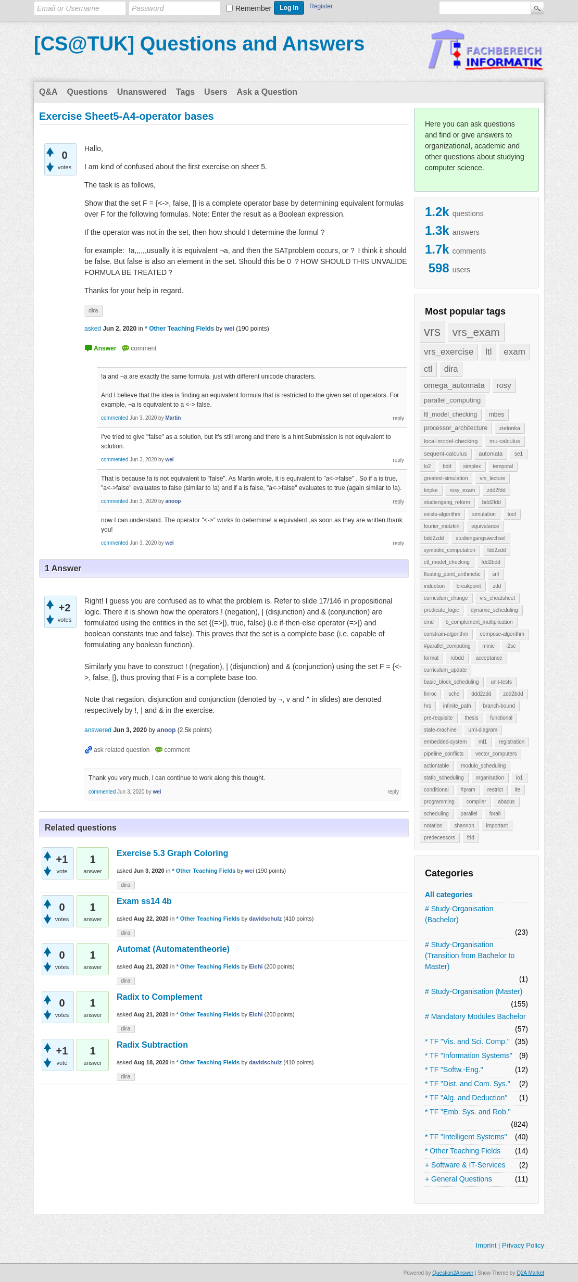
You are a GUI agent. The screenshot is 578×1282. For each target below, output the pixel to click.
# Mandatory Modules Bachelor (475, 1016)
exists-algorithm (442, 514)
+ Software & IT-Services (465, 1165)
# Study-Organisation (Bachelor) (459, 914)
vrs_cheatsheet (497, 598)
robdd (457, 658)
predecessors (439, 837)
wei (249, 871)
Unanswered (142, 91)
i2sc (511, 646)
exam (514, 352)
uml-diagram (483, 730)
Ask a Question (267, 91)
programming (439, 802)
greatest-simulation (446, 478)
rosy (504, 385)
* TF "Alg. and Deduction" (466, 1098)
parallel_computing (452, 400)
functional (501, 718)
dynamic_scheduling (494, 610)
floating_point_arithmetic (452, 574)
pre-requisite (438, 718)
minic (488, 646)
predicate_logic (441, 610)
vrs (432, 331)
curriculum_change (446, 598)
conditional (436, 790)
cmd (429, 622)
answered (97, 730)
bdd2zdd (434, 538)
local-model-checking (451, 441)
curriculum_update (445, 670)
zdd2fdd (496, 490)
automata (490, 453)
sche (453, 694)
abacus (506, 802)
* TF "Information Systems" (468, 1055)
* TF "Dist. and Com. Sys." (467, 1083)
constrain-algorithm (446, 634)
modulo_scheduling (483, 766)
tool (512, 514)
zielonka (509, 428)
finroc (430, 694)
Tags (185, 91)
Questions (87, 91)
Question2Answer (452, 1273)
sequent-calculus (445, 453)
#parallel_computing (447, 646)
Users (215, 91)
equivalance (485, 526)
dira (451, 369)
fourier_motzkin (441, 526)
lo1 (519, 778)
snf (495, 574)
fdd (470, 837)
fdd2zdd (496, 550)
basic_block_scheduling (451, 682)
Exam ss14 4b (144, 901)
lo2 (427, 466)
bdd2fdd (491, 502)
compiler (476, 802)
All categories (449, 894)
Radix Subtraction (152, 1044)
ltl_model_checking (450, 414)
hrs (427, 706)
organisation (490, 778)
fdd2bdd (491, 562)
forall (495, 813)
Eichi (255, 966)
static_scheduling (444, 778)
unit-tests (501, 682)
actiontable (436, 766)
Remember (253, 8)
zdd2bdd (513, 694)
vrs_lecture (492, 478)
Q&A (48, 91)
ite (518, 790)
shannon (464, 825)
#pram (468, 790)
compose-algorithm (502, 634)
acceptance (488, 658)
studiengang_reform (447, 502)
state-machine (440, 730)
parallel (469, 813)
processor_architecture (455, 428)
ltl (488, 352)
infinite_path (457, 706)
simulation (484, 514)
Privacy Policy (523, 1245)
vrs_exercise (448, 352)
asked (92, 328)
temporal (503, 466)
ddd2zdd (481, 694)
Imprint (486, 1245)
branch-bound (499, 706)
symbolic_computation (449, 550)
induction (434, 586)
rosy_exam (462, 490)
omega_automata (454, 385)
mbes (496, 414)
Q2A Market (530, 1273)
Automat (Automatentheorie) (173, 949)
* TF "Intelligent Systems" (466, 1137)
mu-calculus (504, 441)
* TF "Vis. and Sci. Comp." (467, 1041)
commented (114, 418)
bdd (447, 466)
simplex (472, 466)
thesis (471, 718)
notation (433, 825)
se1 (518, 454)
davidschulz (265, 918)
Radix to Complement (159, 996)
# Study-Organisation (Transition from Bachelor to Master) (469, 955)
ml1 (483, 742)
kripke (431, 490)
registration (511, 742)
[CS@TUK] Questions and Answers (199, 44)
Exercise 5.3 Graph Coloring (172, 853)
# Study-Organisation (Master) (474, 991)
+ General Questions (458, 1179)
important (497, 825)
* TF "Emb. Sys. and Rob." (468, 1112)
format (431, 658)
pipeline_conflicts (443, 754)
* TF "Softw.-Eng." (454, 1069)
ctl (428, 369)
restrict (495, 790)
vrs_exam (476, 332)
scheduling (436, 813)
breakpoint (469, 586)
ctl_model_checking (447, 562)
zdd (497, 586)
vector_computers (496, 754)
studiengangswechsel (481, 538)
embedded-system (445, 742)
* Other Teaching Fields (462, 1151)
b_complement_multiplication (479, 622)
